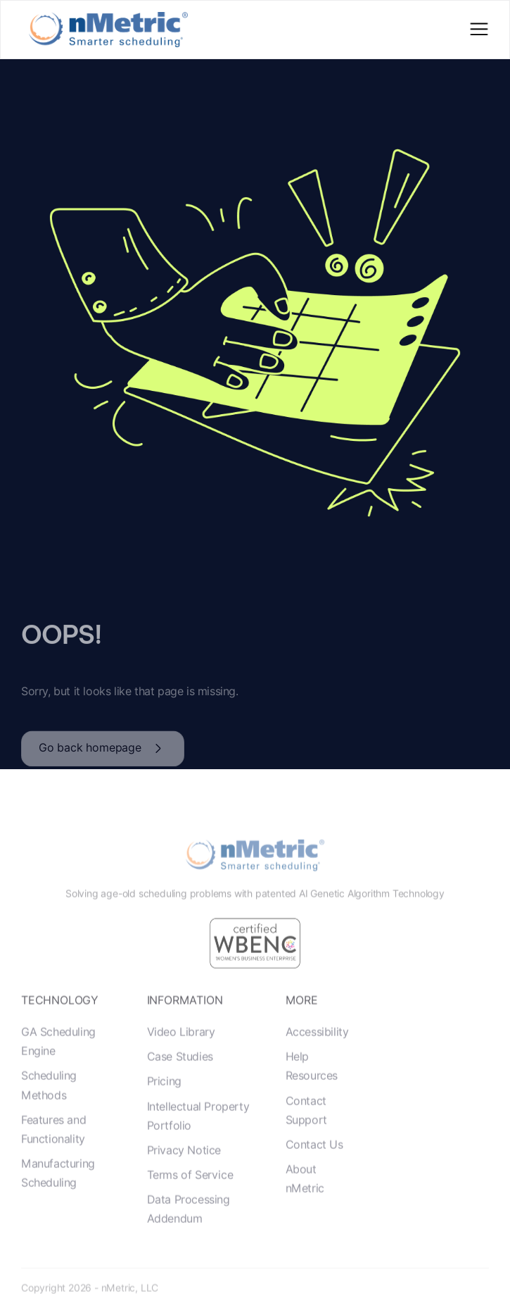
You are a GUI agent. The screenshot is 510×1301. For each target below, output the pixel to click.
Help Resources (312, 1087)
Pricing (164, 1102)
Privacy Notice (184, 1171)
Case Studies (180, 1077)
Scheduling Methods (49, 1106)
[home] (105, 29)
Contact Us (314, 1165)
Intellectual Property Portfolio (198, 1136)
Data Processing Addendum (188, 1230)
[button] (479, 30)
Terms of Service (190, 1195)
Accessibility (317, 1052)
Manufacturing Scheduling (58, 1194)
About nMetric (305, 1199)
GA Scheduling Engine (58, 1062)
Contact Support (306, 1130)
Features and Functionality (53, 1150)
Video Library (181, 1052)
